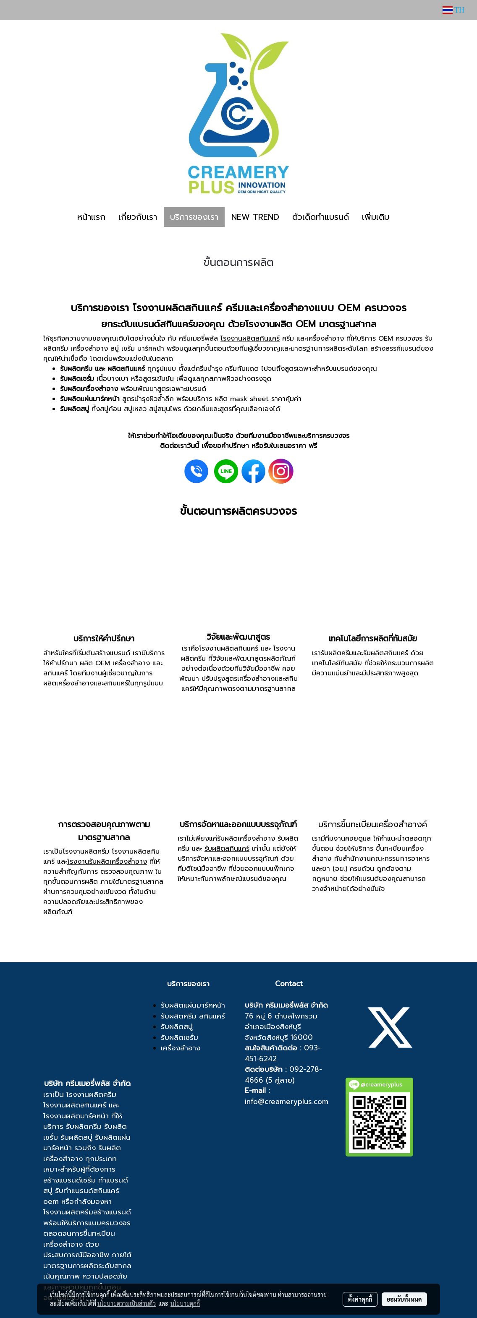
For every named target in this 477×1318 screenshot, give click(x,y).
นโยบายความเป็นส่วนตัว (126, 1303)
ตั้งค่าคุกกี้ (360, 1299)
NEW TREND (255, 217)
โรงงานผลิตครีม (91, 1094)
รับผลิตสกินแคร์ (226, 849)
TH (453, 10)
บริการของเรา (194, 217)
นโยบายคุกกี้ (185, 1303)
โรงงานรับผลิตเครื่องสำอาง (107, 862)
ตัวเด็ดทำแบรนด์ (320, 217)
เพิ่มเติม (375, 217)
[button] (403, 217)
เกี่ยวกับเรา (137, 217)
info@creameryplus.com (286, 1101)
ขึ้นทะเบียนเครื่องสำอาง (79, 1239)
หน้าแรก (91, 217)
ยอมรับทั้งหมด (404, 1299)
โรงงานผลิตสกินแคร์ (250, 338)
